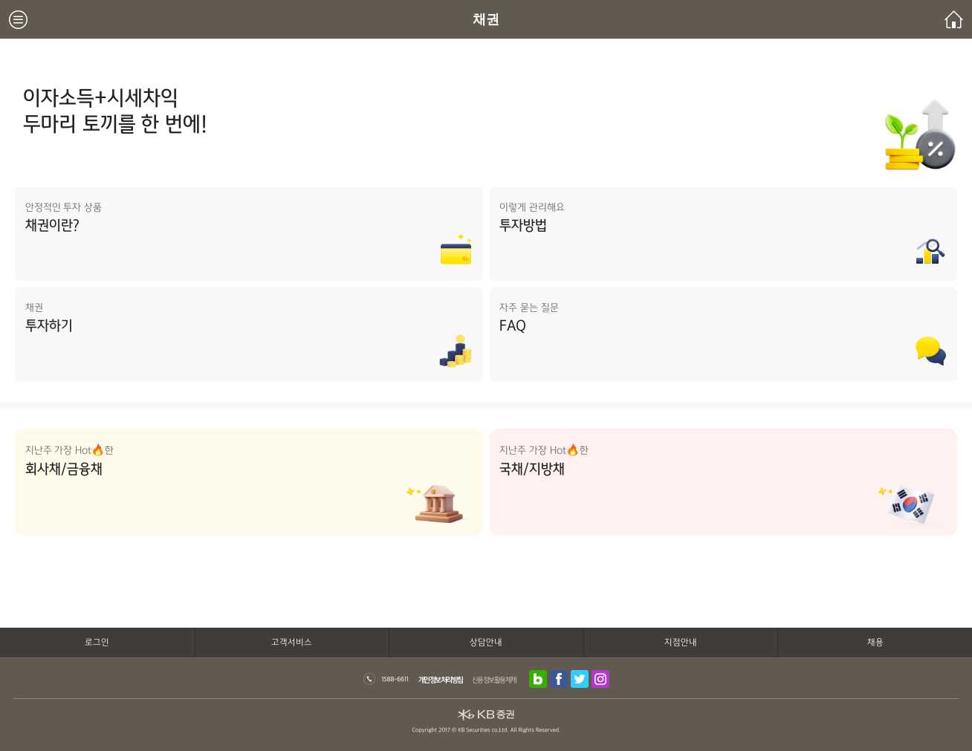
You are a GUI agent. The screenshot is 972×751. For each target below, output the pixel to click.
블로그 (538, 679)
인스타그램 (600, 679)
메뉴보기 (18, 19)
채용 (875, 642)
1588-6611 (385, 679)
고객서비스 (291, 642)
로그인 (97, 642)
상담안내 (486, 642)
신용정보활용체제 (494, 679)
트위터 (580, 679)
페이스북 (559, 679)
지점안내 (680, 642)
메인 (954, 19)
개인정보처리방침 (440, 679)
